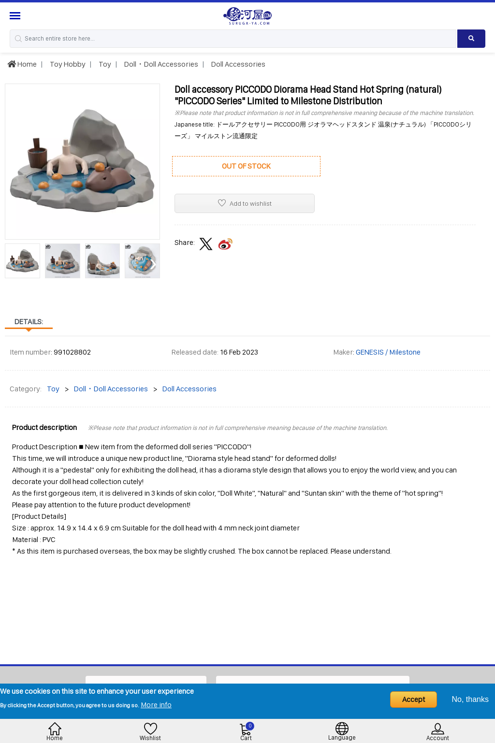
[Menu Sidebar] (16, 15)
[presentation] (11, 262)
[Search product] (471, 38)
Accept (413, 699)
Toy (104, 64)
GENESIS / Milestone (388, 352)
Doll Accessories (237, 64)
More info (156, 704)
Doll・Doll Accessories (160, 64)
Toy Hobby (67, 64)
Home (22, 64)
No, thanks (470, 699)
